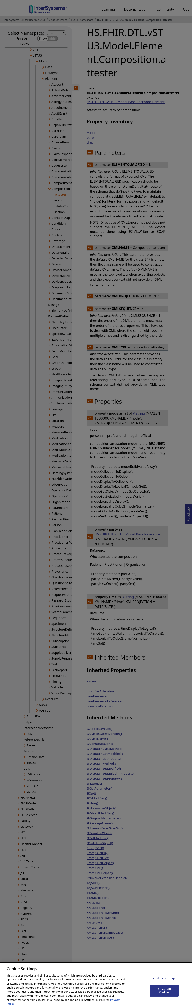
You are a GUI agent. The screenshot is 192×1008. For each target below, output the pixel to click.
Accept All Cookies (164, 994)
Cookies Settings (164, 982)
